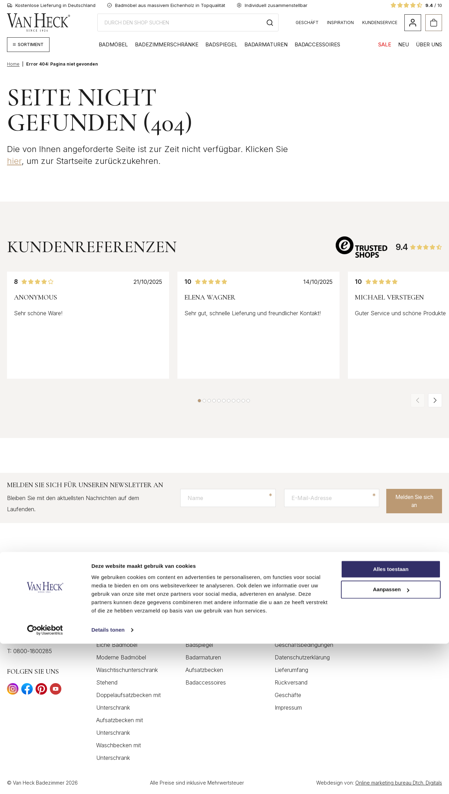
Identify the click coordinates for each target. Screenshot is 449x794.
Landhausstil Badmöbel (125, 632)
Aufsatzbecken (204, 670)
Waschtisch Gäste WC (213, 632)
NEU (403, 44)
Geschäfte (288, 695)
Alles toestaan (391, 720)
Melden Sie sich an (411, 500)
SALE (384, 44)
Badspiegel (221, 44)
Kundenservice (379, 22)
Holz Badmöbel (115, 607)
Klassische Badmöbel (123, 620)
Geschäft (307, 22)
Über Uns (429, 44)
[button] (199, 400)
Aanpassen (391, 740)
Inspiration (340, 22)
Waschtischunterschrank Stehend (127, 676)
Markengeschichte (387, 607)
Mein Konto (289, 620)
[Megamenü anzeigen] (28, 44)
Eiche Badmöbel (116, 645)
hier (14, 161)
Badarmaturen (266, 44)
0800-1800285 (32, 651)
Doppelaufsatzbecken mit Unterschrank (128, 701)
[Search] (270, 22)
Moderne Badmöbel (121, 657)
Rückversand (291, 682)
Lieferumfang (291, 670)
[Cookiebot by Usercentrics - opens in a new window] (45, 780)
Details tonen (107, 780)
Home (13, 64)
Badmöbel (113, 44)
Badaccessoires (317, 44)
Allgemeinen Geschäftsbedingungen (304, 639)
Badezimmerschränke (166, 44)
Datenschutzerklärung (302, 657)
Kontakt (284, 607)
